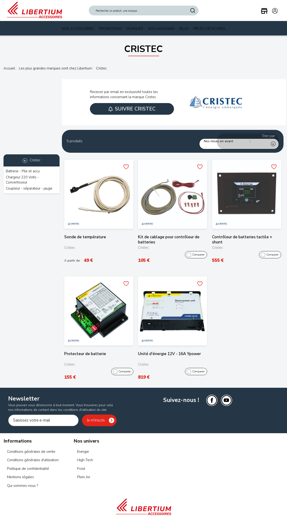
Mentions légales (20, 471)
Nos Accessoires (78, 28)
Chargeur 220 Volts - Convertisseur (22, 179)
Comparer (196, 249)
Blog (184, 28)
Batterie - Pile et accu (23, 171)
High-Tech (85, 454)
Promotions (110, 28)
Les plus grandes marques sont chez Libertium (55, 68)
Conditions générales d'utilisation (33, 454)
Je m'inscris (96, 415)
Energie (83, 446)
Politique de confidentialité (28, 463)
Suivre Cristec (132, 109)
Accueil (9, 68)
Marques (134, 28)
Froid (81, 463)
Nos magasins (161, 28)
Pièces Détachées (209, 28)
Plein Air (83, 471)
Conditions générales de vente (31, 446)
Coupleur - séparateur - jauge (29, 188)
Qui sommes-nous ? (22, 480)
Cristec (31, 160)
